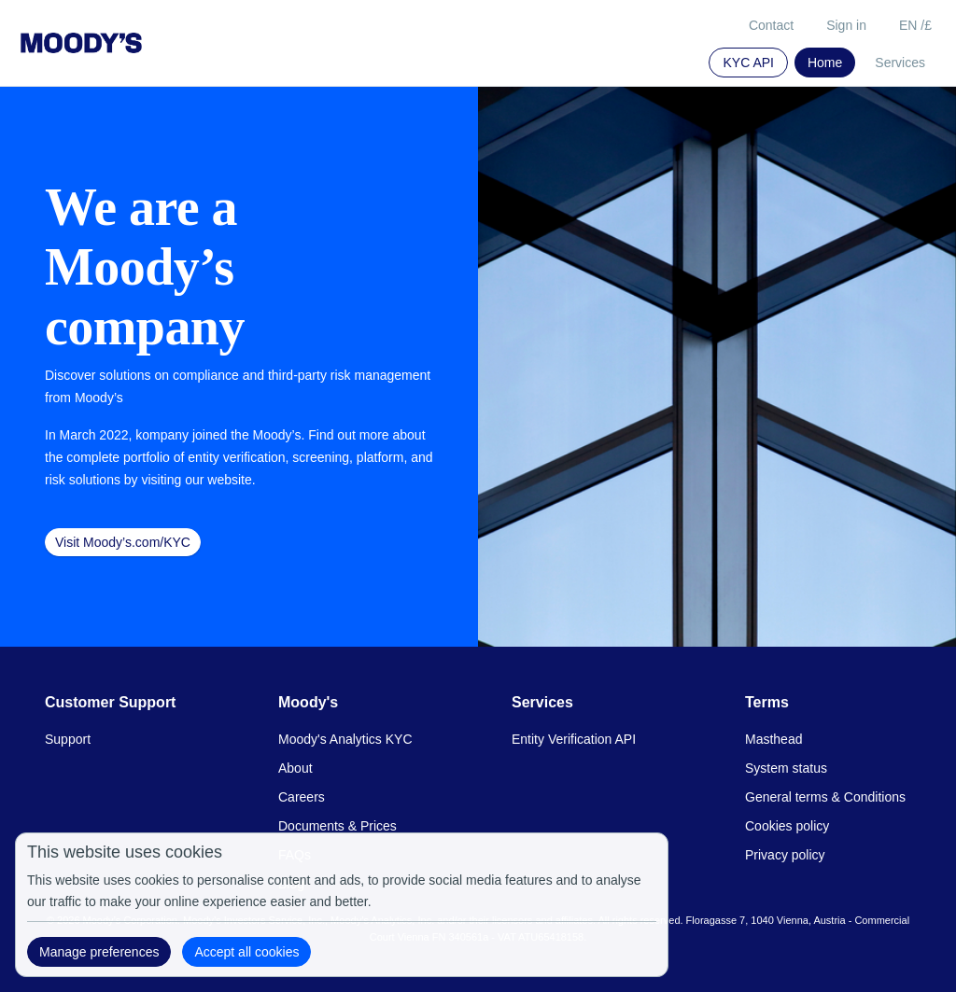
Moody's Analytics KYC (345, 739)
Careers (301, 796)
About (295, 768)
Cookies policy (787, 825)
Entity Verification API (574, 739)
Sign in (846, 25)
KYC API (748, 62)
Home (825, 62)
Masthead (773, 739)
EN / (915, 25)
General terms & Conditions (825, 796)
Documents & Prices (337, 825)
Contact (771, 25)
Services (900, 62)
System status (786, 768)
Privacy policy (785, 854)
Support (68, 739)
